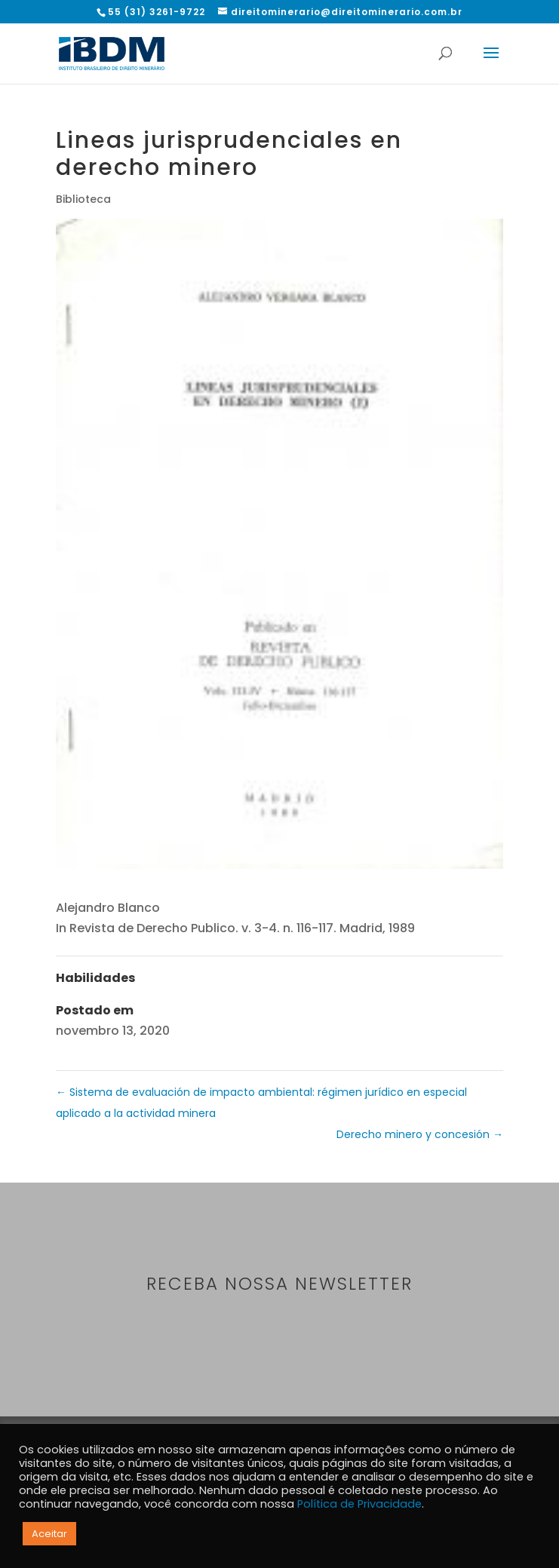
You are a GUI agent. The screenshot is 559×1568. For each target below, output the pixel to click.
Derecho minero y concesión (419, 1134)
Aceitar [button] (49, 1534)
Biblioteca (83, 199)
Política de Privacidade (359, 1503)
